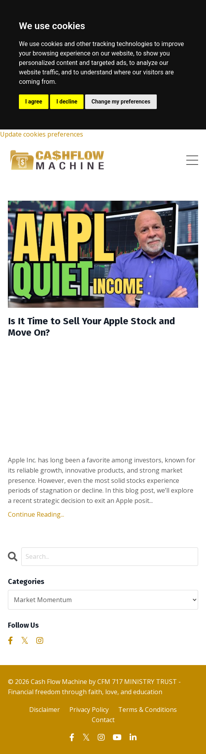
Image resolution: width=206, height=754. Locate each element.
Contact (103, 719)
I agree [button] (33, 101)
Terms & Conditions (147, 709)
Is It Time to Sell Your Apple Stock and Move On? (91, 327)
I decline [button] (66, 101)
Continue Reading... (36, 514)
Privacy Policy (89, 709)
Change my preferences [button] (120, 101)
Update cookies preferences (41, 134)
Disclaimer (44, 709)
